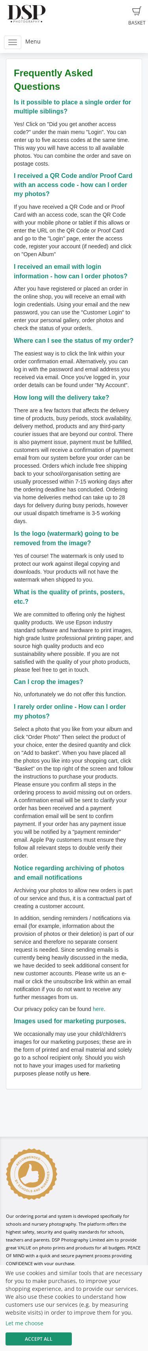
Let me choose (24, 1323)
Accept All (38, 1339)
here (98, 1009)
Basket (137, 16)
